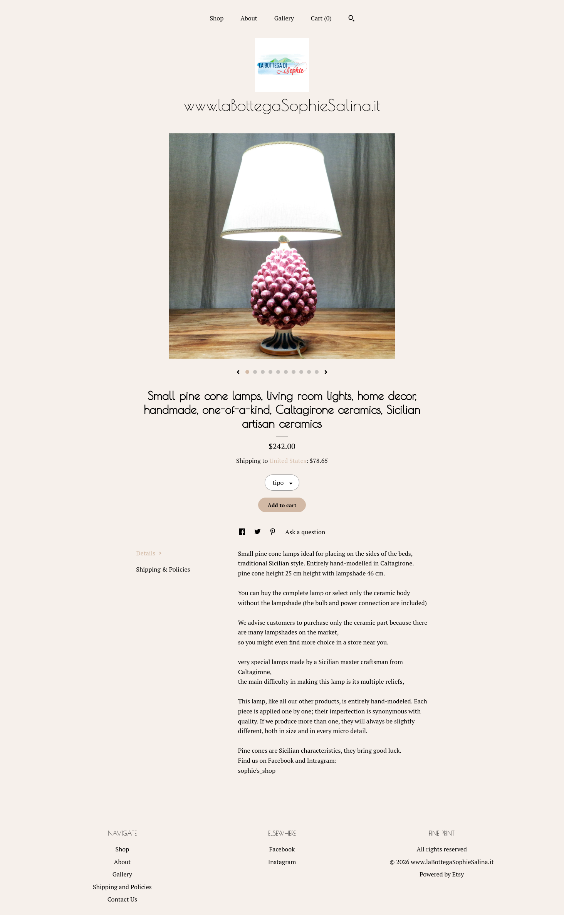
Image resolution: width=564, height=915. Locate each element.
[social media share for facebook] (243, 532)
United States (287, 460)
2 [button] (255, 372)
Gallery (284, 18)
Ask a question (305, 532)
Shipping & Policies (163, 569)
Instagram (282, 862)
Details (149, 553)
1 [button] (247, 372)
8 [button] (301, 372)
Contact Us (122, 899)
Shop (216, 18)
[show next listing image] (326, 372)
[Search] (351, 19)
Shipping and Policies (122, 887)
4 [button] (270, 372)
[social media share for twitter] (258, 532)
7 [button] (293, 372)
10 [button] (317, 372)
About (248, 18)
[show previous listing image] (238, 372)
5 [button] (278, 372)
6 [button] (286, 372)
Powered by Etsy (442, 874)
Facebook (282, 849)
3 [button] (263, 372)
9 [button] (309, 372)
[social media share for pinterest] (273, 532)
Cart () (321, 18)
